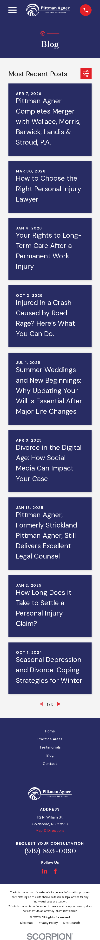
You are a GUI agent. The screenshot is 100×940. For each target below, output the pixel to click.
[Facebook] (55, 871)
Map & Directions (50, 830)
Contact (50, 763)
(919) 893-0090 (50, 851)
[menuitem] (26, 923)
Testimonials (50, 747)
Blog (50, 755)
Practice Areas (50, 739)
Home (50, 731)
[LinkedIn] (44, 871)
